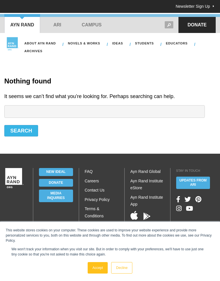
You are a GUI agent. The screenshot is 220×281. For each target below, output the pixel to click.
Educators (177, 43)
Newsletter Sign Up (193, 6)
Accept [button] (98, 268)
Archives (33, 51)
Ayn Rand (22, 24)
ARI (57, 24)
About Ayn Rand (40, 43)
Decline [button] (121, 268)
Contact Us (95, 190)
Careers (92, 181)
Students (144, 43)
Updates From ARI (193, 182)
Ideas (117, 43)
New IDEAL (56, 172)
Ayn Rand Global (145, 171)
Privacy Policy (97, 199)
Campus (91, 24)
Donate (197, 24)
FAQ (89, 171)
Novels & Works (84, 43)
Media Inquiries (56, 195)
